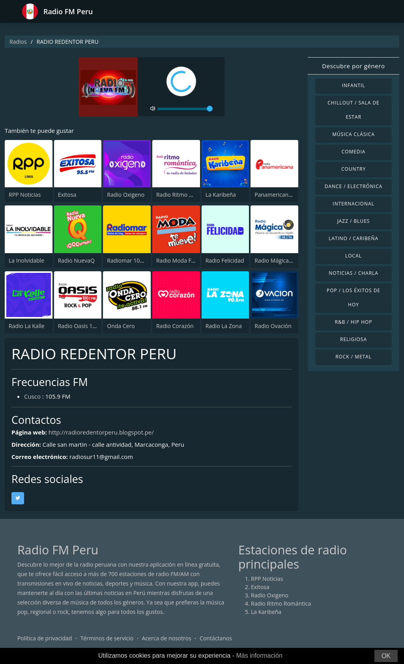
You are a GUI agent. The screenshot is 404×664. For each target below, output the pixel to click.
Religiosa (353, 339)
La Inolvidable (26, 260)
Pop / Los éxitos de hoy (353, 297)
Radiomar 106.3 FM (132, 260)
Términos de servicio (107, 638)
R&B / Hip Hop (353, 322)
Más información (259, 655)
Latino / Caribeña (353, 238)
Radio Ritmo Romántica (186, 194)
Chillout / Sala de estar (353, 109)
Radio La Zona (224, 326)
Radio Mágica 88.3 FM (282, 260)
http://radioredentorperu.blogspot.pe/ (101, 432)
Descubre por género (353, 66)
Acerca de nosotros (166, 638)
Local (353, 255)
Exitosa (67, 194)
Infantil (353, 85)
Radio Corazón (175, 326)
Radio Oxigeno (125, 194)
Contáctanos (216, 638)
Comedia (354, 151)
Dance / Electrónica (353, 186)
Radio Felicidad (225, 260)
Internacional (353, 203)
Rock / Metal (353, 356)
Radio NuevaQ (76, 260)
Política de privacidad (44, 638)
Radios (18, 41)
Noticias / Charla (353, 273)
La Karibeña (221, 194)
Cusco (32, 396)
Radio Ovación (273, 326)
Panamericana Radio (280, 194)
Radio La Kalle (27, 326)
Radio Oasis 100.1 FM (85, 326)
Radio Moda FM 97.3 (182, 260)
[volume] (185, 109)
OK (386, 656)
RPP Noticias (25, 194)
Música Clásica (353, 134)
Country (353, 169)
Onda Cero (121, 326)
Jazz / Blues (353, 221)
